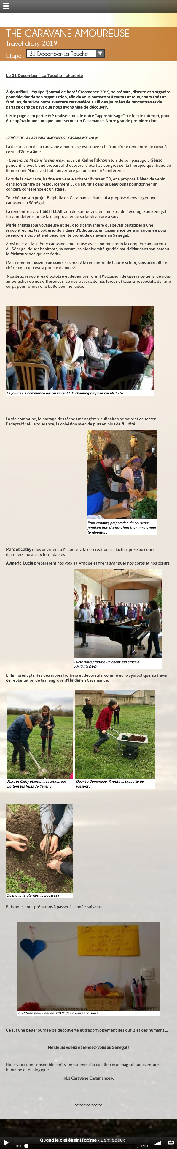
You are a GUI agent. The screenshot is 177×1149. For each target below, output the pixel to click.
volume (158, 1143)
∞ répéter (171, 1143)
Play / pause (6, 1143)
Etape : (15, 56)
